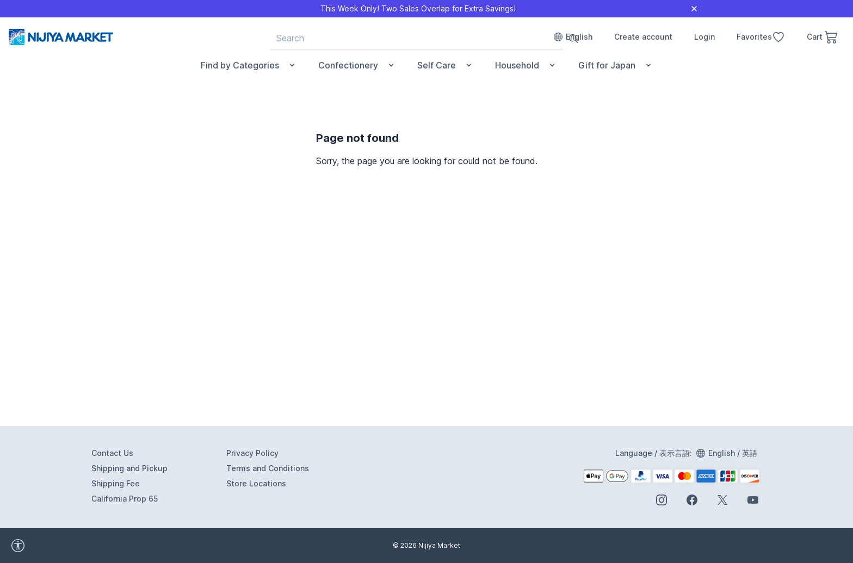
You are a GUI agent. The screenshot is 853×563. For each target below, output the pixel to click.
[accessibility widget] (65, 545)
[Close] (694, 8)
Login (704, 36)
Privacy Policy (252, 453)
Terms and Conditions (267, 468)
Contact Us (112, 453)
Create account (643, 36)
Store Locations (256, 483)
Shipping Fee (115, 483)
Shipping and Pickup (129, 468)
